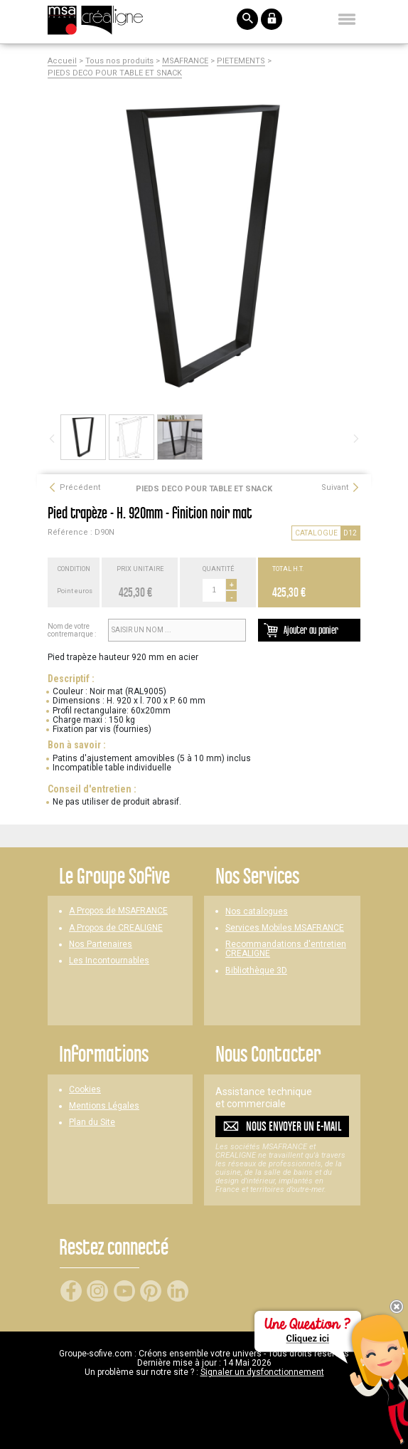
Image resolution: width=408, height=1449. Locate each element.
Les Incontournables (109, 961)
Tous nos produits (119, 61)
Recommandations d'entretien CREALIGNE (285, 949)
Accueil (62, 61)
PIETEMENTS (241, 61)
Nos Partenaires (100, 944)
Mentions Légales (104, 1106)
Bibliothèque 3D (256, 970)
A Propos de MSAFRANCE (118, 911)
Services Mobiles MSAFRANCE (284, 928)
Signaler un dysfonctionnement (262, 1372)
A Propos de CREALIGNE (116, 928)
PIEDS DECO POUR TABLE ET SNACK (115, 73)
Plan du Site (92, 1122)
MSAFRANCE (185, 61)
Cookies (85, 1089)
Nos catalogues (256, 911)
